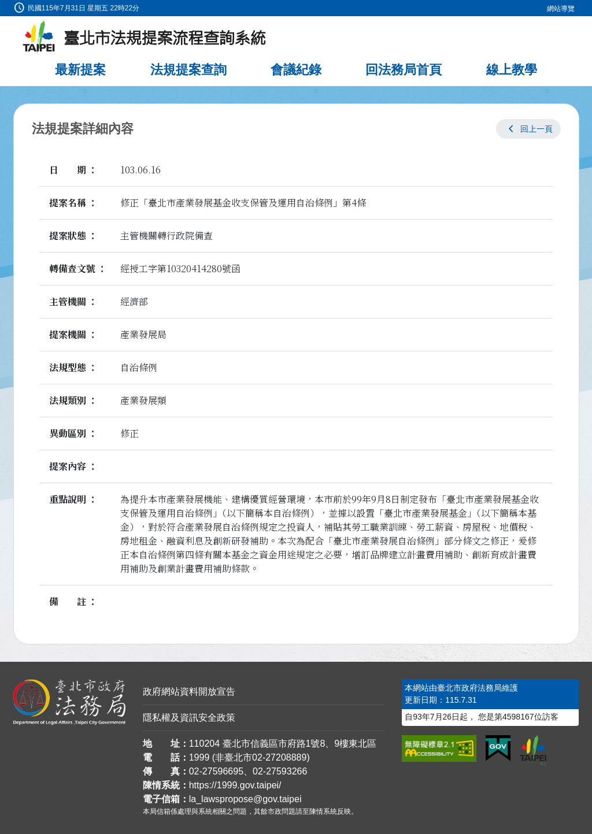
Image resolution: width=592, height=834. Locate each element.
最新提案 (80, 69)
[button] (528, 129)
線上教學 (511, 69)
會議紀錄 (296, 69)
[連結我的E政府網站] (498, 748)
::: (4, 7)
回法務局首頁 (403, 69)
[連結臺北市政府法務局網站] (69, 702)
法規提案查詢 (188, 69)
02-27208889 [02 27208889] (279, 757)
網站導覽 (561, 9)
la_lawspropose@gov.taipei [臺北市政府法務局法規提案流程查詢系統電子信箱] (245, 799)
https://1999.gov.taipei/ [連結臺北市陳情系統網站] (235, 785)
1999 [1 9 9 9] (199, 757)
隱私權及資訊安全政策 (189, 717)
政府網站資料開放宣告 (189, 691)
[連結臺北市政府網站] (533, 750)
